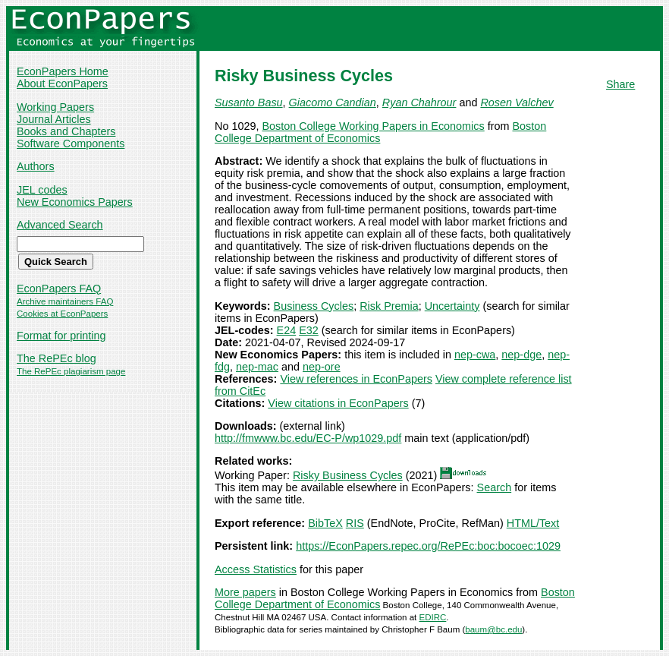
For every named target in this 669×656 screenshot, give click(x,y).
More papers (245, 592)
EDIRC (432, 617)
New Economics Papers (75, 202)
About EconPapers (62, 83)
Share (620, 84)
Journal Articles (54, 119)
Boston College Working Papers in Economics (373, 126)
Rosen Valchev (516, 102)
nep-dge (521, 354)
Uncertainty (452, 306)
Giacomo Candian (332, 102)
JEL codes (42, 190)
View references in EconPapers (356, 379)
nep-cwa (474, 354)
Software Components (70, 143)
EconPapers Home (62, 71)
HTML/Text (533, 523)
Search (494, 487)
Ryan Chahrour (419, 102)
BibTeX (325, 523)
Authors (36, 166)
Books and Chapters (66, 131)
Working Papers (55, 107)
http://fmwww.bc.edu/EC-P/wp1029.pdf (308, 438)
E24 (287, 330)
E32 (309, 330)
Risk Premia (389, 306)
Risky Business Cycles (348, 475)
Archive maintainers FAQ (65, 301)
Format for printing (61, 336)
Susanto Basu (249, 102)
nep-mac (257, 367)
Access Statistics (256, 569)
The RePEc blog (56, 358)
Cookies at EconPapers (62, 313)
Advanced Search (60, 225)
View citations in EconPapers (338, 403)
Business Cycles (314, 306)
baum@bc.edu (493, 629)
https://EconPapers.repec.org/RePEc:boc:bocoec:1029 (428, 546)
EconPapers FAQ (59, 288)
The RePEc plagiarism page (71, 371)
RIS (355, 523)
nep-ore (322, 367)
